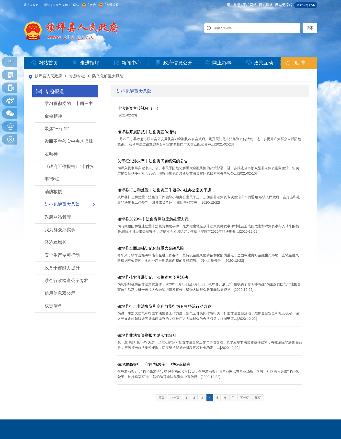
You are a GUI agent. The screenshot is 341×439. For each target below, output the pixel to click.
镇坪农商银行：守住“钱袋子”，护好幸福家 (154, 364)
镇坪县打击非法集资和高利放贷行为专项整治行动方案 (164, 306)
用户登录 (233, 5)
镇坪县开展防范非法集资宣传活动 (146, 132)
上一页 (174, 397)
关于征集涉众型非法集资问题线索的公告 (152, 161)
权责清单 (53, 305)
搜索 (310, 28)
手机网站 (250, 5)
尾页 (258, 397)
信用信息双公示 (60, 293)
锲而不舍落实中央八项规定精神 (69, 147)
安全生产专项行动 (62, 255)
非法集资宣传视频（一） (138, 108)
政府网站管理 (58, 217)
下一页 (244, 397)
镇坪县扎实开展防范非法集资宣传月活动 (152, 277)
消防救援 (53, 191)
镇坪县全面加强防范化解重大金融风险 (150, 248)
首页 (161, 397)
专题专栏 (77, 76)
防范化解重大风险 (108, 76)
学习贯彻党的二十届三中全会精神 (69, 109)
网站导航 (266, 5)
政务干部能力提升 (62, 267)
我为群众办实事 (60, 229)
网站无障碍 (283, 5)
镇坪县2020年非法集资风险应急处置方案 (153, 219)
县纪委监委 (111, 5)
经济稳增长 (56, 242)
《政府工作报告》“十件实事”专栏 (69, 172)
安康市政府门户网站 (66, 5)
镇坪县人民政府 (48, 76)
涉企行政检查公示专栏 (67, 280)
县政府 (91, 5)
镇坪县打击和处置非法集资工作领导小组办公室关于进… (166, 190)
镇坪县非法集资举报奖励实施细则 (146, 335)
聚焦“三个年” (57, 128)
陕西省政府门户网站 (37, 5)
